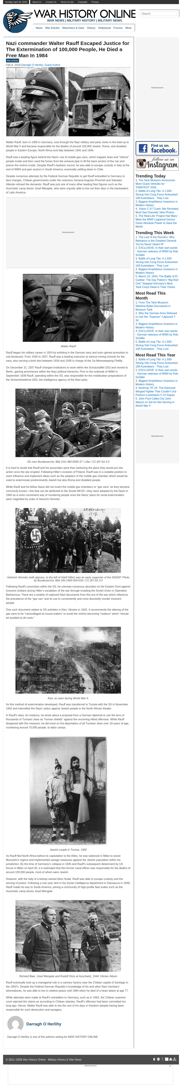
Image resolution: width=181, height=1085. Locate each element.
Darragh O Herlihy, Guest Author (40, 65)
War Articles (52, 27)
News (39, 27)
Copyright (82, 2)
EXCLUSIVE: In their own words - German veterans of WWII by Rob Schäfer (157, 251)
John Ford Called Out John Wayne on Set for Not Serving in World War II (155, 402)
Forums (118, 27)
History (91, 27)
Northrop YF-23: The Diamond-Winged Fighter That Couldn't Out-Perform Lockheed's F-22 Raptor (156, 391)
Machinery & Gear (73, 27)
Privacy (95, 2)
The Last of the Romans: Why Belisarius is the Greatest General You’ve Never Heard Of (156, 241)
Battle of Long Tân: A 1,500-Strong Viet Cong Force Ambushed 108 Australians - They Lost (157, 194)
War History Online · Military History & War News (52, 1059)
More (128, 27)
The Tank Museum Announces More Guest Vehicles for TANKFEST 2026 (155, 184)
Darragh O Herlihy (43, 1024)
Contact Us (51, 2)
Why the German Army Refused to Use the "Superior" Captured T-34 (156, 317)
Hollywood (104, 27)
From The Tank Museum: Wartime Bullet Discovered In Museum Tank (153, 306)
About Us (36, 2)
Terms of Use (67, 2)
